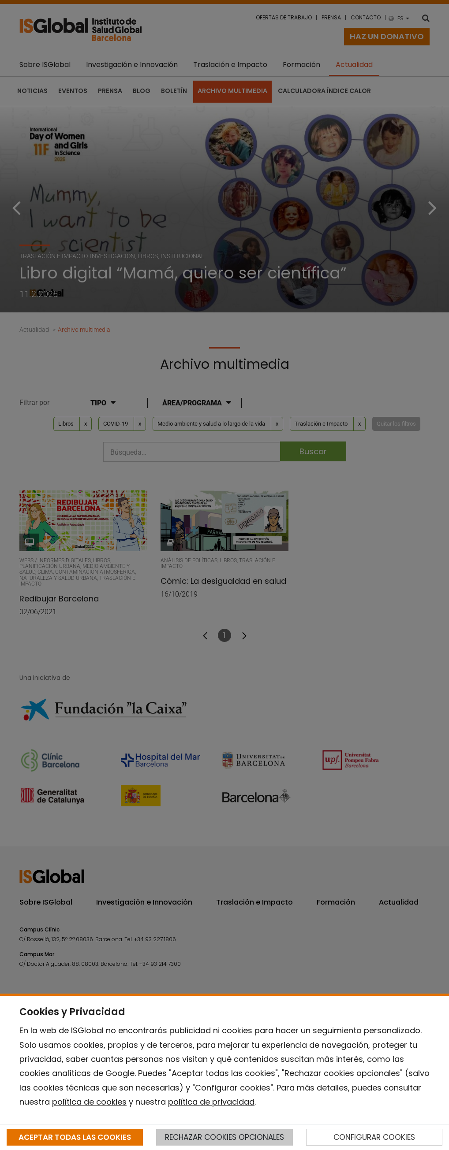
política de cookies (89, 1101)
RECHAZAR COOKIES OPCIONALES (224, 1137)
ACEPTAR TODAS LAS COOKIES (75, 1137)
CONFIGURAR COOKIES (374, 1137)
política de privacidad (211, 1101)
